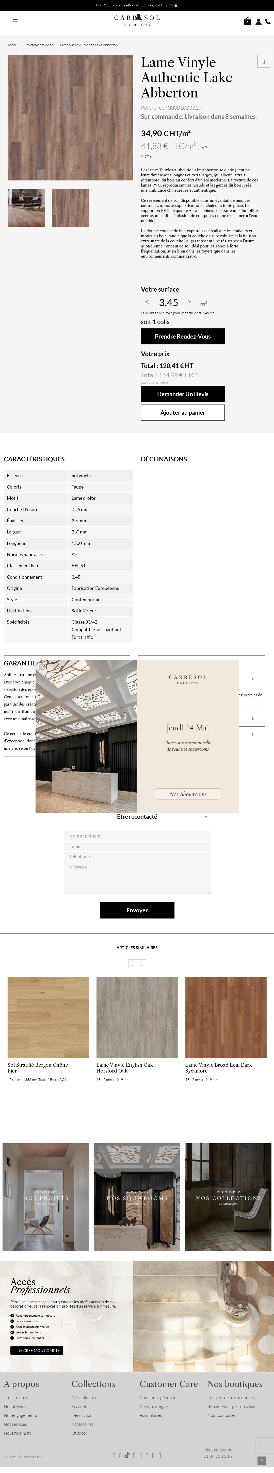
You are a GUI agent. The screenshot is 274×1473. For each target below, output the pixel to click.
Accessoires (82, 1418)
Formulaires (151, 1409)
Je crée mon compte (39, 1344)
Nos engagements (20, 1409)
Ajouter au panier (182, 406)
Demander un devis (182, 387)
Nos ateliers (15, 1400)
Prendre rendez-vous (183, 330)
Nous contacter (221, 1409)
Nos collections (85, 1391)
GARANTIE (20, 657)
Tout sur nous (16, 1391)
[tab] (67, 657)
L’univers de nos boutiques (231, 1391)
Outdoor (80, 1427)
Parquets (80, 1400)
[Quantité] (169, 297)
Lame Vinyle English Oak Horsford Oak (124, 1062)
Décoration (82, 1409)
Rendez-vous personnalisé (231, 1400)
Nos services (15, 1418)
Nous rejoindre (17, 1427)
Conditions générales (159, 1391)
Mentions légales (155, 1400)
